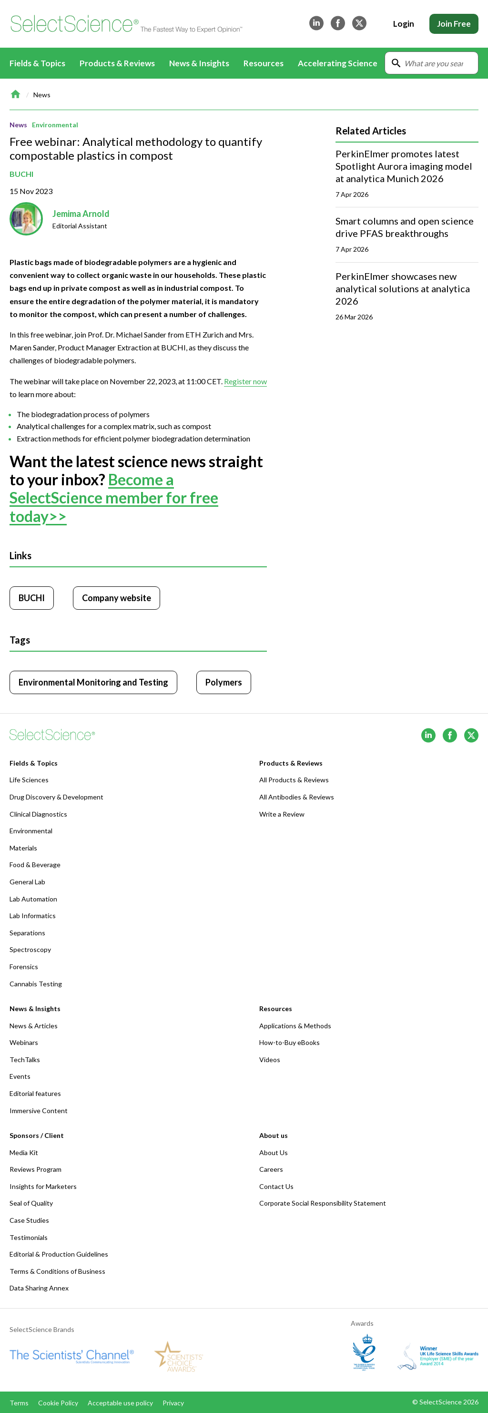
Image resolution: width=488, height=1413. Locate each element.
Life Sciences (29, 780)
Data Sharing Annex (39, 1288)
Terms (19, 1403)
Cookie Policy (58, 1403)
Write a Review (282, 814)
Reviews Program (35, 1169)
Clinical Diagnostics (38, 814)
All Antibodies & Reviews (296, 797)
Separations (27, 933)
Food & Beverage (35, 864)
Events (20, 1076)
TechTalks (25, 1059)
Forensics (24, 966)
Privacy (173, 1403)
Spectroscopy (30, 949)
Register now (245, 380)
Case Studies (29, 1220)
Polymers (223, 682)
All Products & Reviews (294, 780)
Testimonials (29, 1237)
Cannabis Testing (36, 984)
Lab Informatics (33, 915)
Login (403, 24)
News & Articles (34, 1026)
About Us (273, 1152)
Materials (23, 848)
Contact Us (276, 1186)
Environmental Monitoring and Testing (93, 682)
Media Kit (24, 1152)
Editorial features (35, 1093)
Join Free (454, 24)
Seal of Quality (31, 1203)
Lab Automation (33, 899)
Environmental (55, 125)
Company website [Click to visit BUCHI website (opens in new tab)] (116, 598)
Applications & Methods (295, 1026)
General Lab (27, 882)
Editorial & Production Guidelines (59, 1254)
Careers (271, 1169)
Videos (269, 1059)
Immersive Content (39, 1110)
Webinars (24, 1042)
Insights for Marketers (43, 1186)
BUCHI (21, 173)
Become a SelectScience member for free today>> (114, 497)
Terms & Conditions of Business (57, 1271)
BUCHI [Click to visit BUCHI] (32, 598)
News (42, 95)
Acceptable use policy (120, 1403)
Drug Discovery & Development (56, 797)
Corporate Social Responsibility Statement (322, 1203)
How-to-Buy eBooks (289, 1042)
